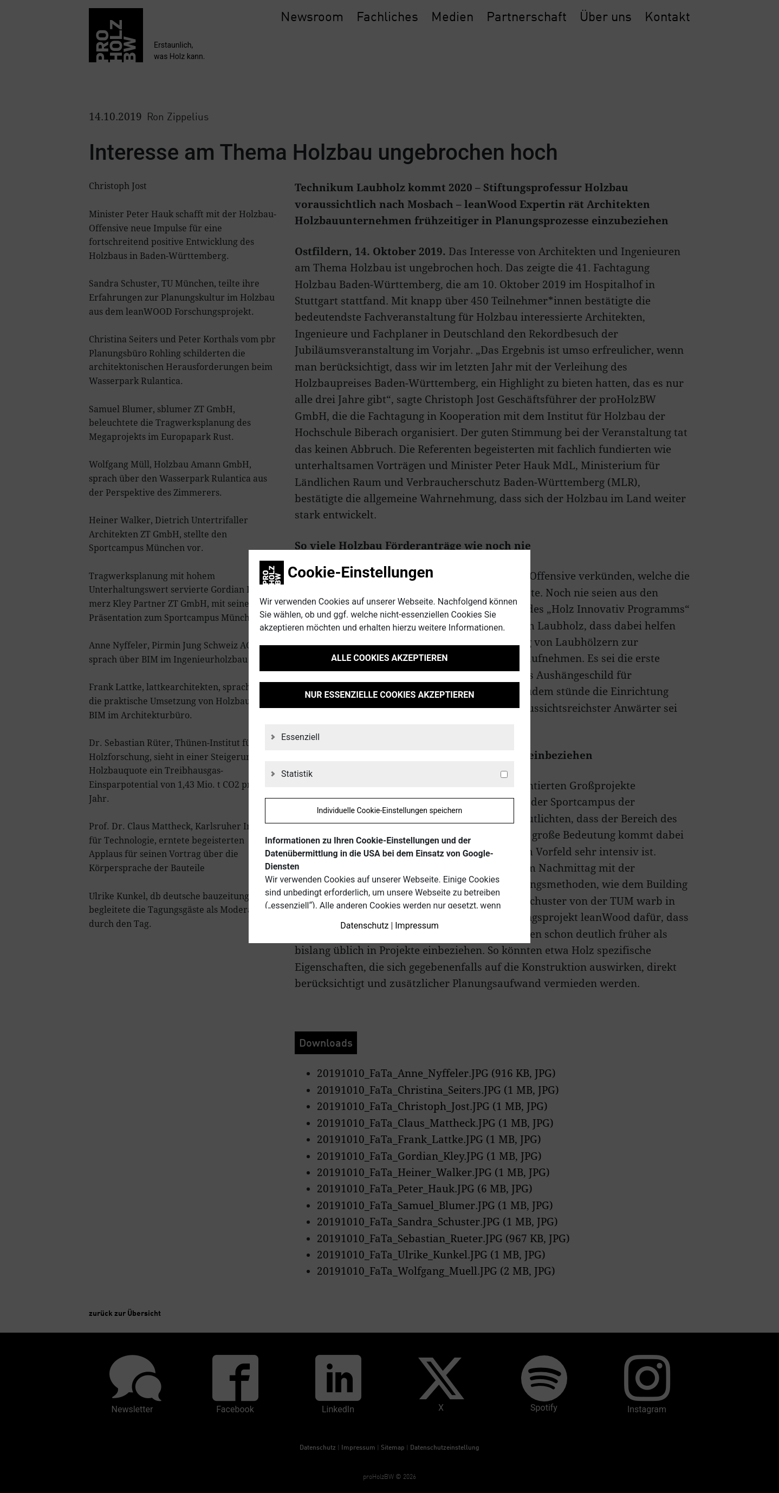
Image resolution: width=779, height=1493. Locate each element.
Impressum (417, 925)
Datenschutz (364, 925)
